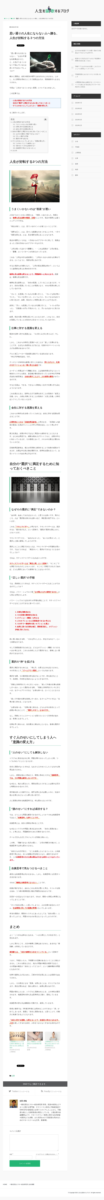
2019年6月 (78, 108)
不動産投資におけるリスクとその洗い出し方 (88, 75)
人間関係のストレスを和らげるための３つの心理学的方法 (52, 1043)
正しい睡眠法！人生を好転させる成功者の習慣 (34, 1043)
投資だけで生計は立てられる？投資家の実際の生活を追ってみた (88, 60)
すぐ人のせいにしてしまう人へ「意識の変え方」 (29, 141)
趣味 (76, 175)
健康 (76, 164)
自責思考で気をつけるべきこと (26, 148)
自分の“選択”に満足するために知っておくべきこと (29, 131)
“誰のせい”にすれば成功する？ (25, 146)
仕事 (13, 1076)
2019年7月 (78, 103)
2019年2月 (78, 125)
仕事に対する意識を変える (24, 126)
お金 (76, 141)
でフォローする (20, 1091)
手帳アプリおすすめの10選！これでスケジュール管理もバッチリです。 (88, 67)
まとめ (14, 150)
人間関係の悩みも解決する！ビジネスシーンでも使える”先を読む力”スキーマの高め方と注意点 (88, 84)
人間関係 (78, 152)
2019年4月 (78, 119)
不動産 (77, 147)
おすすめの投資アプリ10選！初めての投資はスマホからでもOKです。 (88, 52)
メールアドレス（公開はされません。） (47, 1157)
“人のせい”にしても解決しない (25, 143)
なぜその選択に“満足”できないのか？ (28, 134)
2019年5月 (78, 114)
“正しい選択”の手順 (22, 136)
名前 (11, 1157)
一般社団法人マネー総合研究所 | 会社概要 (21, 1187)
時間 (76, 169)
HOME (5, 1187)
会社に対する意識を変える (24, 129)
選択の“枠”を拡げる (22, 138)
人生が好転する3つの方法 (21, 122)
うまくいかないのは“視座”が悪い (26, 124)
